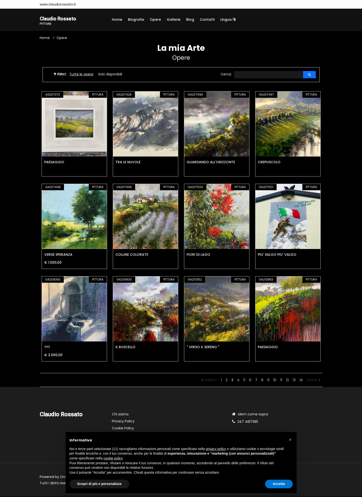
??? (47, 348)
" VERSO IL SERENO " (203, 348)
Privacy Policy (123, 422)
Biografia (136, 19)
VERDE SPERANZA (58, 255)
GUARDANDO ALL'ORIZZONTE (211, 163)
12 (287, 381)
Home (117, 19)
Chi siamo (120, 415)
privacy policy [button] (216, 449)
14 (301, 381)
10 (274, 381)
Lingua (227, 19)
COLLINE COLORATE (131, 255)
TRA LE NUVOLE (127, 163)
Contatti (207, 19)
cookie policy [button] (113, 458)
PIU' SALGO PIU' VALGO (277, 255)
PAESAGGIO (54, 163)
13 (294, 381)
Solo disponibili (110, 75)
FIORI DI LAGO (198, 255)
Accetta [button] (279, 484)
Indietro (209, 381)
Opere (155, 19)
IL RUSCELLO (125, 348)
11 (281, 381)
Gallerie (173, 19)
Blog (190, 19)
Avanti (314, 381)
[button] (290, 440)
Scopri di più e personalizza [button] (99, 484)
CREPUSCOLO (269, 163)
